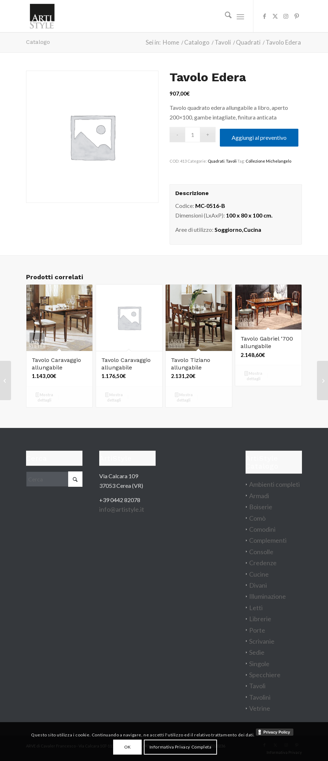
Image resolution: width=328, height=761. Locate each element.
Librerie (260, 619)
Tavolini (260, 697)
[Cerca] (225, 16)
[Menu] (240, 16)
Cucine (259, 574)
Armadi (259, 496)
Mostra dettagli (45, 397)
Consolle (261, 552)
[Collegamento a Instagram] (286, 16)
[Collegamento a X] (275, 16)
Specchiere (265, 675)
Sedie (256, 652)
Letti (256, 608)
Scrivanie (261, 641)
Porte (257, 630)
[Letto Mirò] (322, 380)
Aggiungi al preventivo (259, 137)
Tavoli (231, 161)
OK (127, 747)
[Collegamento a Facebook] (264, 16)
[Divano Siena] (5, 380)
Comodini (262, 529)
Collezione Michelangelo (268, 161)
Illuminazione (267, 596)
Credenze (263, 563)
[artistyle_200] (42, 16)
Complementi (268, 540)
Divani (258, 585)
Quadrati (216, 161)
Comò (257, 518)
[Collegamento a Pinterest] (296, 16)
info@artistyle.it (121, 509)
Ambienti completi (274, 484)
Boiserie (260, 507)
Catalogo (38, 42)
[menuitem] (225, 16)
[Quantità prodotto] (192, 134)
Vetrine (259, 708)
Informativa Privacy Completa (181, 747)
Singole (259, 664)
